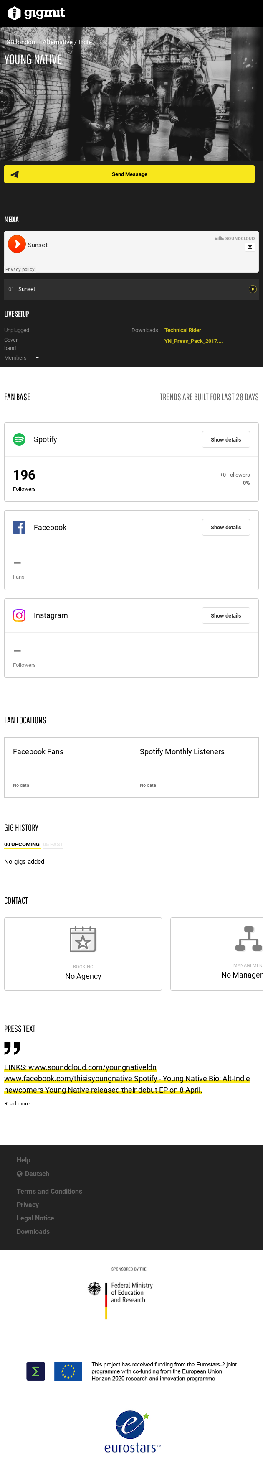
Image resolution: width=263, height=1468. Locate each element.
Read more (17, 1103)
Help (23, 1160)
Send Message (129, 174)
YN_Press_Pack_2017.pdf (193, 341)
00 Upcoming (22, 844)
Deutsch (37, 1174)
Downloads (33, 1232)
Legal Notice (35, 1218)
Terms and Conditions (49, 1191)
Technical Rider (182, 330)
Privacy (28, 1205)
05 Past (53, 844)
